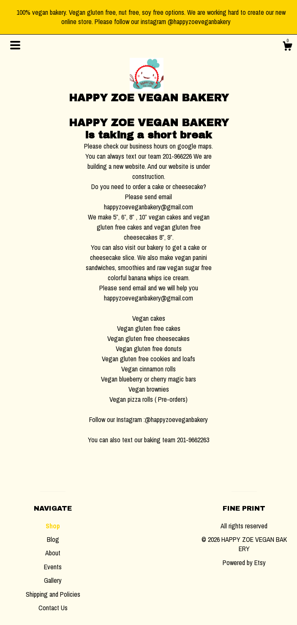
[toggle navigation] (15, 45)
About (52, 552)
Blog (53, 539)
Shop (53, 525)
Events (53, 566)
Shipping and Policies (53, 594)
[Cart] (287, 47)
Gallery (53, 580)
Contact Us (53, 607)
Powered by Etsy (244, 562)
